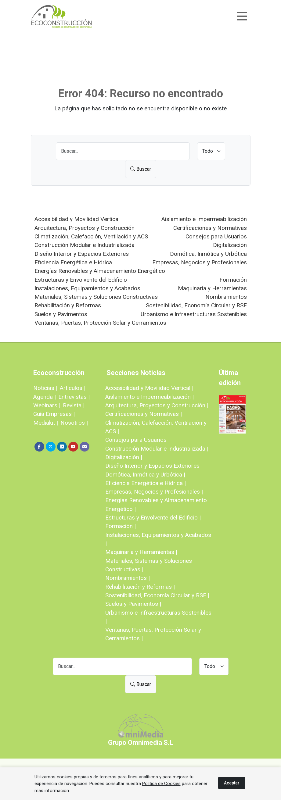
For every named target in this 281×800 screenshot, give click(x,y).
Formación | (120, 526)
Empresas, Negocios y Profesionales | (154, 491)
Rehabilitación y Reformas (67, 305)
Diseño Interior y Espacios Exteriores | (154, 465)
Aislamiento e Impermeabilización (204, 219)
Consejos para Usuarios (216, 236)
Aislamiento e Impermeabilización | (149, 396)
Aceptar (232, 782)
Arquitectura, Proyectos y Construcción (84, 227)
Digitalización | (123, 457)
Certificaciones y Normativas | (143, 413)
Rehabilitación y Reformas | (140, 586)
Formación (233, 279)
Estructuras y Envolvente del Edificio (80, 279)
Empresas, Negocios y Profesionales (199, 262)
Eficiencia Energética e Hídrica (73, 262)
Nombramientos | (127, 577)
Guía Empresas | (54, 413)
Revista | (74, 405)
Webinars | (46, 405)
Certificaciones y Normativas (210, 227)
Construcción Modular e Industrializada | (156, 448)
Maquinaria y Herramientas (212, 288)
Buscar (140, 169)
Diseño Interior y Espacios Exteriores (81, 253)
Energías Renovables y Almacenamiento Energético (99, 270)
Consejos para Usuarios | (137, 439)
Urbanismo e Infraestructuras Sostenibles (194, 314)
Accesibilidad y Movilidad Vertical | (149, 387)
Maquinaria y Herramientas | (141, 551)
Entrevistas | (74, 396)
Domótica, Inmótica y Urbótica (208, 253)
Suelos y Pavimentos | (133, 603)
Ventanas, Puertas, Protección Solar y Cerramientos (100, 322)
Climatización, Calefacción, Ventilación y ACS (91, 236)
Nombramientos (226, 296)
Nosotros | (74, 422)
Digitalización (230, 244)
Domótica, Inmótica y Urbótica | (145, 474)
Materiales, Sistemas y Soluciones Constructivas (96, 296)
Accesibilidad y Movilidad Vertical (77, 219)
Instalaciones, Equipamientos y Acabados (87, 288)
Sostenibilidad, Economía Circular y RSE (196, 305)
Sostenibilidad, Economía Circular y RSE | (157, 595)
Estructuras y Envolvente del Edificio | (153, 517)
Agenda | (44, 396)
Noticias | (45, 387)
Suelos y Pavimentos (60, 314)
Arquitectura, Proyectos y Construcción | (156, 405)
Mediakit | (45, 422)
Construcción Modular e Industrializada (84, 244)
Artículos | (72, 387)
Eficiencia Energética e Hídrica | (145, 483)
